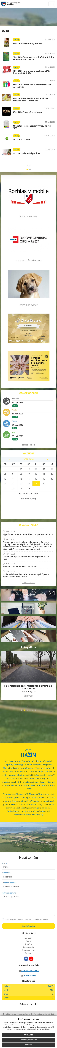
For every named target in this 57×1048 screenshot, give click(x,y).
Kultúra (28, 944)
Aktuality (28, 938)
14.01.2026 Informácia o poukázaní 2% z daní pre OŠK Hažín (31, 72)
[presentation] (27, 165)
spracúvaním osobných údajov (36, 919)
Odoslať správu (28, 926)
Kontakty (28, 953)
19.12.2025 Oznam (21, 139)
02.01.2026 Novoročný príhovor (27, 112)
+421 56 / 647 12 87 (30, 971)
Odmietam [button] (28, 1045)
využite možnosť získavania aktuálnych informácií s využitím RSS (26, 1014)
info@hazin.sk (30, 975)
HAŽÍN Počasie (28, 510)
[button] (27, 169)
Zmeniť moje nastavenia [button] (28, 1040)
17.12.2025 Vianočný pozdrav (26, 153)
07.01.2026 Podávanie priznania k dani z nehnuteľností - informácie (32, 99)
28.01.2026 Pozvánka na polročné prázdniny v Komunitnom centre (33, 58)
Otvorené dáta (28, 950)
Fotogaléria (28, 947)
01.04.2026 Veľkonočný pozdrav (27, 43)
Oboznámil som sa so (26, 919)
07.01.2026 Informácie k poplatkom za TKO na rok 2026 (33, 85)
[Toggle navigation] (52, 4)
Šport (28, 941)
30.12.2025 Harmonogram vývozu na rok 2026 (32, 127)
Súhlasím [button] (28, 1035)
